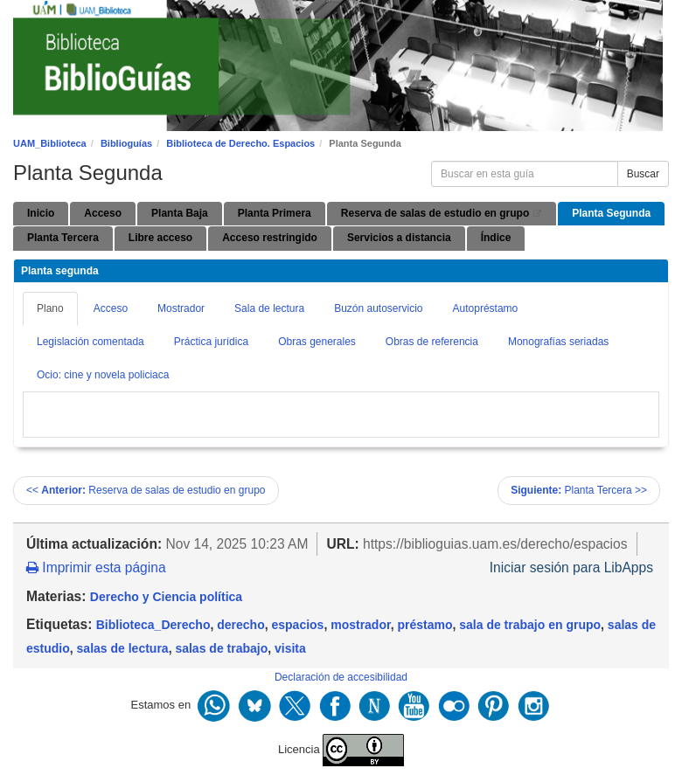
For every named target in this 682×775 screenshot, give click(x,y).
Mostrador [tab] (181, 308)
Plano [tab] (50, 308)
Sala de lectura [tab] (269, 308)
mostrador (360, 625)
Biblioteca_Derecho (153, 625)
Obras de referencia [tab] (432, 342)
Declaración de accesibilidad (341, 677)
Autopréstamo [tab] (485, 308)
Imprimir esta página (96, 567)
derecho (240, 625)
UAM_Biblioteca (50, 143)
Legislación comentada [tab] (90, 342)
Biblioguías (126, 143)
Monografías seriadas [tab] (558, 342)
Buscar (643, 174)
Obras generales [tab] (317, 342)
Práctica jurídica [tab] (211, 342)
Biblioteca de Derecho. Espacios (240, 143)
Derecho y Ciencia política (166, 597)
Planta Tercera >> (579, 490)
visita (290, 648)
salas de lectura (123, 648)
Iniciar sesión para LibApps (571, 567)
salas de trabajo (221, 648)
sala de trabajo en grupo (530, 625)
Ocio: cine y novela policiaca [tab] (103, 375)
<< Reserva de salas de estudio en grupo (146, 490)
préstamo (424, 625)
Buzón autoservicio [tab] (378, 308)
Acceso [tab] (111, 308)
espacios (297, 625)
